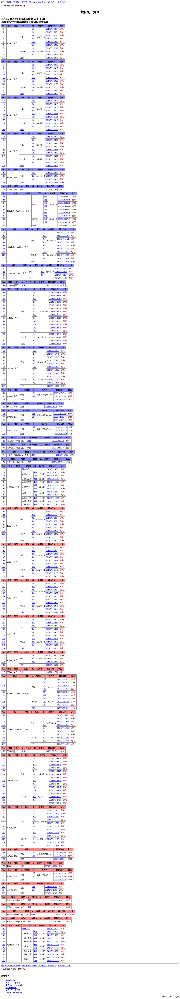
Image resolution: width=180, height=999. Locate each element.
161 (3, 935)
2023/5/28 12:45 (53, 954)
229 (3, 534)
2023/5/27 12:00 (53, 938)
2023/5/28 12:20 (52, 48)
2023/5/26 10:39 (52, 596)
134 (3, 774)
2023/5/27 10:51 (63, 722)
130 (3, 761)
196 (3, 344)
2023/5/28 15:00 (53, 961)
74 (4, 448)
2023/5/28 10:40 (52, 285)
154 (3, 890)
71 (4, 427)
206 (3, 741)
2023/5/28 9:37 (51, 518)
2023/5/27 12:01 (52, 91)
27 (4, 179)
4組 (33, 39)
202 (3, 91)
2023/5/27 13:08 (63, 252)
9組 (34, 318)
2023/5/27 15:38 (63, 744)
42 (4, 272)
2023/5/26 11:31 (64, 197)
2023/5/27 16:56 (53, 820)
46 (4, 296)
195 (3, 803)
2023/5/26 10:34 (52, 590)
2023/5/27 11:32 (63, 249)
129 (3, 758)
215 (3, 639)
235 (3, 166)
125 (3, 725)
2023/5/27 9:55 (51, 547)
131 (3, 765)
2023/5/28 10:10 (52, 642)
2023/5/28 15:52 (53, 386)
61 (4, 360)
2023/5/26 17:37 (55, 800)
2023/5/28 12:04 (53, 383)
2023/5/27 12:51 (63, 734)
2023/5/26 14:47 (55, 787)
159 (3, 929)
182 (3, 219)
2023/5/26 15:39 (55, 328)
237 (3, 845)
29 (4, 197)
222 (3, 836)
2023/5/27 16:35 (53, 810)
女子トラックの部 (13, 990)
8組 (34, 315)
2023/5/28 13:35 (51, 189)
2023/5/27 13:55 (52, 619)
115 (3, 672)
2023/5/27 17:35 (53, 351)
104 (3, 596)
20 (4, 140)
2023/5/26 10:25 (52, 583)
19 (4, 137)
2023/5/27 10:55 (53, 498)
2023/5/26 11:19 (63, 686)
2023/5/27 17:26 (53, 833)
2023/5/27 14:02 (52, 626)
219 (3, 156)
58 (4, 351)
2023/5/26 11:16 (63, 682)
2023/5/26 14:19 (55, 765)
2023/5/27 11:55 (52, 84)
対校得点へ (62, 2)
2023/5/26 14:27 (55, 771)
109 (3, 629)
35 (4, 233)
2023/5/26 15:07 (55, 302)
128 (3, 751)
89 (4, 515)
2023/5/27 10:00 (60, 393)
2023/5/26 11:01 (52, 117)
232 (3, 51)
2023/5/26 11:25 (63, 695)
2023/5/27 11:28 (63, 245)
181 (3, 216)
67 (4, 396)
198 (3, 570)
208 (3, 252)
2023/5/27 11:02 (63, 731)
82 (4, 485)
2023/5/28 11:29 (53, 839)
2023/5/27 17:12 (53, 826)
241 (3, 58)
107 (3, 623)
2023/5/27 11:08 (63, 233)
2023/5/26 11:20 (63, 689)
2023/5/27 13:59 (52, 623)
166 (3, 951)
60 (4, 357)
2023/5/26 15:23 (55, 315)
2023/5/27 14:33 (52, 137)
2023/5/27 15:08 (60, 399)
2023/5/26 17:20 (53, 488)
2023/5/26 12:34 (61, 275)
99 (4, 563)
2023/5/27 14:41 (52, 143)
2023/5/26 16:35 (64, 225)
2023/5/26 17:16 (53, 485)
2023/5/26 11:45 (64, 213)
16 (4, 110)
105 (3, 599)
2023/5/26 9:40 (52, 476)
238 (3, 893)
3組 (33, 35)
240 (3, 540)
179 (3, 705)
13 (4, 101)
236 (3, 434)
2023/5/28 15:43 (53, 845)
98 (4, 560)
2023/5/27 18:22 (53, 370)
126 (3, 728)
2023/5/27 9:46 (52, 495)
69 (4, 414)
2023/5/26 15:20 (55, 312)
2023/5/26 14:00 (53, 482)
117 (3, 682)
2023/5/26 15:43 (55, 331)
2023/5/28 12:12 (52, 534)
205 (3, 738)
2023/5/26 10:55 (52, 110)
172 (3, 609)
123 (3, 718)
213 (3, 744)
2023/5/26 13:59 (52, 126)
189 (3, 793)
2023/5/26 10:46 (52, 101)
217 (3, 645)
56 (4, 328)
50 (4, 308)
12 (4, 81)
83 (4, 488)
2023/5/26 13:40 (52, 606)
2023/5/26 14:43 (58, 921)
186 (3, 225)
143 (3, 820)
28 (4, 189)
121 (3, 695)
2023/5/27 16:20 (53, 504)
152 (3, 876)
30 (4, 200)
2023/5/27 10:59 (63, 728)
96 (4, 554)
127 (3, 731)
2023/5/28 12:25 (58, 900)
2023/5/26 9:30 (52, 469)
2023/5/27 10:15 (52, 65)
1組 (33, 29)
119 (3, 689)
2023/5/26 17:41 (55, 334)
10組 (35, 321)
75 (4, 455)
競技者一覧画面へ (29, 2)
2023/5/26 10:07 (52, 173)
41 (4, 268)
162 (3, 938)
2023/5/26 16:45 (52, 130)
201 (3, 87)
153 (3, 887)
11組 (34, 324)
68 (4, 407)
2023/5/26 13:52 (52, 123)
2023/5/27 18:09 (53, 364)
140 (3, 810)
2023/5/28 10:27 (52, 156)
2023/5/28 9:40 (51, 524)
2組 (33, 32)
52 (4, 315)
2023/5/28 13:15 (52, 648)
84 (4, 492)
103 (3, 593)
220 (3, 159)
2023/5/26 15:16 (55, 308)
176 (3, 859)
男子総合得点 (11, 980)
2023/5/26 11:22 (63, 692)
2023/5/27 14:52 (52, 153)
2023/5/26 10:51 (52, 107)
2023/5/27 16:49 (53, 817)
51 (4, 312)
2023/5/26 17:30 (55, 793)
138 (3, 787)
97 (4, 557)
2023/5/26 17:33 (55, 797)
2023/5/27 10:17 (52, 71)
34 (4, 213)
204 (3, 734)
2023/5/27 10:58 (63, 725)
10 (4, 74)
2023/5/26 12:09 (61, 268)
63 (4, 367)
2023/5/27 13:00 (58, 462)
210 (3, 258)
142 (3, 817)
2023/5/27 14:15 (52, 635)
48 (4, 302)
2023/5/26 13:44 (52, 609)
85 (4, 495)
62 (4, 364)
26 (4, 176)
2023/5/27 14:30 (53, 941)
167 (3, 954)
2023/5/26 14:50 (55, 790)
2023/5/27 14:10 (52, 632)
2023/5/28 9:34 (51, 515)
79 (4, 476)
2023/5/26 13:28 (64, 222)
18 (4, 117)
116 (3, 679)
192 (3, 334)
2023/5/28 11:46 (53, 376)
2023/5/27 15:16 (55, 803)
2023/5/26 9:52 (51, 659)
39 (4, 245)
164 (3, 945)
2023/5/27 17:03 (53, 823)
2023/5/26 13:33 (52, 603)
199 (3, 573)
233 (3, 55)
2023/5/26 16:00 (52, 665)
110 (3, 632)
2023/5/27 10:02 (52, 557)
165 (3, 948)
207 (3, 880)
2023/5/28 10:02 (52, 45)
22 (4, 146)
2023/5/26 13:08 (63, 705)
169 (3, 182)
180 (3, 420)
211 (3, 576)
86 (4, 498)
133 (3, 771)
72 (4, 430)
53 (4, 318)
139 (3, 790)
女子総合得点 (11, 988)
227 (3, 383)
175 (3, 126)
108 (3, 626)
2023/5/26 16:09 (52, 182)
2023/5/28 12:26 (52, 55)
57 (4, 331)
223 (3, 839)
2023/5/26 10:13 (52, 176)
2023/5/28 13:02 (61, 434)
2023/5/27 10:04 (52, 560)
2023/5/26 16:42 (52, 612)
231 (3, 48)
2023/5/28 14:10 (52, 540)
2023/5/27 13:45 (52, 94)
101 (3, 587)
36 (4, 236)
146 (3, 829)
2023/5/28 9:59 (51, 39)
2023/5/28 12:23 (52, 51)
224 (3, 842)
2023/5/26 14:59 (55, 296)
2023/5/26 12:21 (61, 272)
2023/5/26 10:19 (52, 179)
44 (4, 285)
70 (4, 417)
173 (3, 120)
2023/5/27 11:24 (63, 242)
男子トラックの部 (13, 983)
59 (4, 354)
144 (3, 823)
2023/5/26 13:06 (63, 702)
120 (3, 692)
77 (4, 469)
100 (3, 583)
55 (4, 324)
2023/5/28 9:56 (51, 35)
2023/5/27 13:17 (63, 258)
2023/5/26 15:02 (55, 299)
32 (4, 206)
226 (3, 380)
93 (4, 528)
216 (3, 642)
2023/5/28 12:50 (51, 672)
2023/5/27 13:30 (53, 501)
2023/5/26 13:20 (64, 216)
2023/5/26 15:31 (55, 321)
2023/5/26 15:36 (55, 324)
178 (3, 702)
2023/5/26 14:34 (55, 774)
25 (4, 173)
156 (3, 907)
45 (4, 292)
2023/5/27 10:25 (52, 81)
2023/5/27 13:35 (52, 576)
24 (4, 153)
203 (3, 399)
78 (4, 472)
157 (3, 914)
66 (4, 393)
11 (4, 78)
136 (3, 781)
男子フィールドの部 (14, 985)
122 (3, 715)
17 (4, 114)
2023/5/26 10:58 (52, 114)
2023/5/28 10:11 (52, 639)
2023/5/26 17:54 (55, 340)
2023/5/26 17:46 (55, 337)
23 (4, 150)
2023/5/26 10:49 (52, 104)
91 (4, 521)
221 (3, 162)
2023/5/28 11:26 (53, 836)
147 (3, 833)
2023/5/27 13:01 (63, 741)
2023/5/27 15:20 (55, 344)
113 (3, 659)
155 (3, 900)
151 (3, 873)
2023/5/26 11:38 (64, 203)
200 (3, 84)
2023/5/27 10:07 (52, 563)
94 (4, 547)
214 (3, 261)
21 (4, 143)
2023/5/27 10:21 (52, 74)
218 (3, 504)
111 (3, 635)
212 (3, 94)
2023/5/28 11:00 (51, 887)
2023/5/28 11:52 (53, 380)
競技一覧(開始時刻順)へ (11, 2)
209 (3, 255)
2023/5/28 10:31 (52, 159)
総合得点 (26, 469)
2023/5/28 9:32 (51, 511)
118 (3, 686)
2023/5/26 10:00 (60, 414)
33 (4, 209)
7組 (34, 312)
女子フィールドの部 (14, 993)
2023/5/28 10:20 (52, 645)
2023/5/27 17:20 (53, 829)
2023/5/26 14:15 (55, 761)
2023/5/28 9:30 (52, 951)
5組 (33, 42)
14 (4, 104)
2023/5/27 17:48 (53, 357)
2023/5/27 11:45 (52, 570)
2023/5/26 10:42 (52, 599)
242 (3, 957)
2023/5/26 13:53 (60, 420)
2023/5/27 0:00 (62, 715)
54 (4, 321)
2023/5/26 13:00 (62, 455)
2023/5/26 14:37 (55, 777)
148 (3, 853)
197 (3, 567)
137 (3, 784)
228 (3, 531)
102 (3, 590)
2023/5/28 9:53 (51, 32)
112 (3, 655)
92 (4, 524)
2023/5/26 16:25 (63, 708)
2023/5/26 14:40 (55, 781)
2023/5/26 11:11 (63, 679)
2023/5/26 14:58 (55, 292)
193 (3, 337)
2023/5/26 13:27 (64, 219)
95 (4, 551)
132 (3, 768)
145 (3, 826)
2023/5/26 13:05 (63, 698)
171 (3, 606)
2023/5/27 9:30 (52, 929)
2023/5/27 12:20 (61, 278)
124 (3, 722)
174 (3, 123)
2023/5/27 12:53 (63, 738)
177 (3, 698)
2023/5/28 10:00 (52, 42)
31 (4, 203)
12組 (35, 328)
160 (3, 932)
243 (3, 961)
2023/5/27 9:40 (52, 492)
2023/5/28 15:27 (52, 751)
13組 (35, 331)
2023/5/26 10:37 (52, 593)
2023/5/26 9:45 (51, 655)
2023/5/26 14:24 (55, 768)
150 (3, 866)
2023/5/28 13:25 (52, 166)
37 (4, 239)
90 (4, 518)
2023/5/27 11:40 (52, 567)
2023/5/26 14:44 (55, 784)
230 (3, 537)
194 (3, 340)
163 (3, 941)
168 (3, 665)
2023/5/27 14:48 (52, 150)
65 (4, 373)
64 (4, 370)
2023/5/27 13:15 (63, 255)
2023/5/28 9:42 (51, 528)
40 (4, 249)
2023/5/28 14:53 (53, 957)
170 (3, 603)
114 (3, 662)
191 (3, 800)
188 (3, 130)
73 (4, 441)
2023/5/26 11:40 (64, 206)
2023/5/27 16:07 (53, 948)
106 (3, 619)
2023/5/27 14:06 (52, 629)
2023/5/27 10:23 (52, 78)
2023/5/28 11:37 (53, 842)
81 (4, 482)
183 (3, 222)
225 (3, 376)
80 (4, 479)
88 (4, 511)
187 (3, 612)
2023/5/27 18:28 (53, 373)
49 (4, 305)
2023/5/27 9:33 (52, 935)
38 (4, 242)
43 (4, 275)
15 (4, 107)
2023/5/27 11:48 (52, 573)
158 (3, 921)
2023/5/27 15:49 (63, 261)
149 (3, 856)
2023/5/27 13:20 (60, 880)
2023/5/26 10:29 (52, 587)
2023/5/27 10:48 (63, 718)
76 (4, 462)
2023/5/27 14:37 (52, 140)
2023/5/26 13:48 (52, 120)
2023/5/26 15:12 (55, 305)
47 (4, 299)
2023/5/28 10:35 (52, 162)
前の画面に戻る (64, 966)
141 (3, 813)
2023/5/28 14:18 (52, 58)
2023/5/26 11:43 (64, 209)
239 (3, 386)
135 (3, 777)
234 (3, 648)
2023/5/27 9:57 (51, 551)
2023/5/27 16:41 (53, 813)
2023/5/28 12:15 (52, 537)
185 (3, 708)
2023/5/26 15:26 (55, 318)
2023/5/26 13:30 (60, 859)
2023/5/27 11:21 (63, 239)
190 (3, 797)
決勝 (22, 58)
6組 (33, 45)
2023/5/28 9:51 (51, 29)
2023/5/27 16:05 (58, 907)
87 (4, 501)
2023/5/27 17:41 (53, 354)
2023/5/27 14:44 (52, 146)
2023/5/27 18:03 (53, 360)
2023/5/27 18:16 (53, 367)
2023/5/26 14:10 (55, 758)
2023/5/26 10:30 (51, 866)
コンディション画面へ (47, 2)
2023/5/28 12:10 (52, 531)
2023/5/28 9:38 (51, 521)
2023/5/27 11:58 (52, 87)
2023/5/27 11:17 (63, 236)
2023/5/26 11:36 (64, 200)
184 (3, 278)
